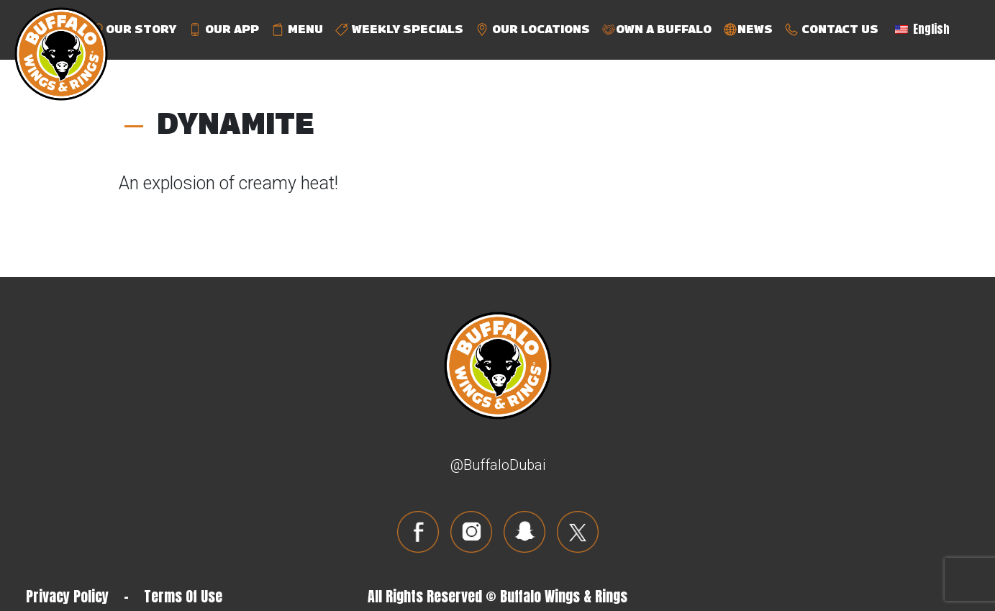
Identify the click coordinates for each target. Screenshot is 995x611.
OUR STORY (132, 29)
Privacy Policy (67, 596)
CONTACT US (831, 29)
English (922, 28)
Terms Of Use (183, 596)
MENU (297, 29)
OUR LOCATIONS (532, 29)
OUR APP (223, 29)
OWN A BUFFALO (656, 29)
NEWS (748, 29)
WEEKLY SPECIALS (399, 29)
